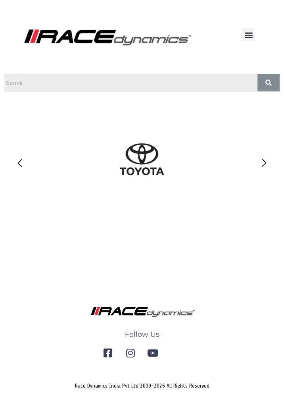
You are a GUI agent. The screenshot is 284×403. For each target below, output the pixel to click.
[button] (248, 34)
